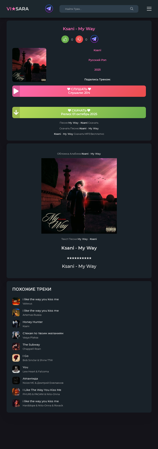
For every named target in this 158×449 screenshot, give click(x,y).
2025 (97, 69)
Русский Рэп (97, 60)
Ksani (97, 50)
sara (18, 9)
